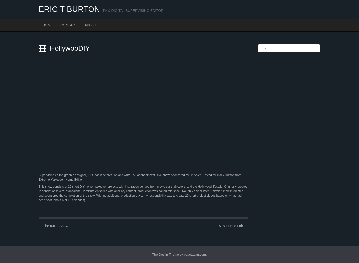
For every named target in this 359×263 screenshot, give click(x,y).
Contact (68, 25)
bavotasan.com (195, 254)
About (90, 25)
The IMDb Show (53, 226)
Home (47, 25)
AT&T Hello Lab (233, 226)
